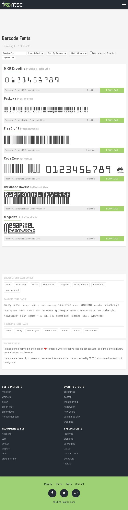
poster (5, 443)
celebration (50, 330)
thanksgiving (71, 402)
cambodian (91, 330)
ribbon (76, 305)
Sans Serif (21, 284)
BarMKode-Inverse (16, 187)
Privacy (48, 484)
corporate (69, 458)
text (4, 438)
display (6, 448)
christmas (69, 391)
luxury (19, 330)
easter (67, 397)
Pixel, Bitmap (81, 284)
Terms (59, 484)
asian (23, 316)
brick (43, 305)
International (12, 290)
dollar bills (49, 316)
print (4, 453)
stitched (75, 316)
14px (39, 316)
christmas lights (87, 311)
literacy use (10, 310)
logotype (68, 433)
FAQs (69, 484)
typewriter (97, 315)
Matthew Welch (31, 128)
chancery (52, 305)
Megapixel (11, 217)
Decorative (48, 284)
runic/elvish (64, 305)
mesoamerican (10, 416)
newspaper (11, 315)
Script (35, 284)
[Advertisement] (48, 23)
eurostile (74, 311)
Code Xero (11, 158)
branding (68, 438)
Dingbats (64, 284)
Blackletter (98, 284)
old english (109, 310)
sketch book (62, 316)
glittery (35, 305)
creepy (7, 305)
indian (77, 330)
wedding (68, 421)
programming (9, 458)
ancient (86, 305)
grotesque (61, 310)
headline (6, 433)
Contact (79, 484)
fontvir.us (27, 158)
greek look (47, 310)
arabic (65, 330)
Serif (8, 284)
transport (26, 305)
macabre (98, 305)
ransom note (71, 453)
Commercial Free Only (103, 53)
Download (112, 90)
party (8, 330)
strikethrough (111, 305)
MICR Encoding (14, 68)
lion (99, 311)
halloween (69, 406)
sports (31, 316)
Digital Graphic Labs (39, 68)
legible (67, 463)
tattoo (67, 448)
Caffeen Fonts (29, 217)
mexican (6, 391)
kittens (86, 316)
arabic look (8, 411)
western (6, 397)
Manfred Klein (40, 187)
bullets (22, 311)
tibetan (30, 311)
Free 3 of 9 (11, 128)
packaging (69, 443)
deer (38, 311)
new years (69, 411)
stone (16, 305)
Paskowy (10, 98)
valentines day (72, 416)
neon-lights (33, 330)
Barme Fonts (26, 98)
